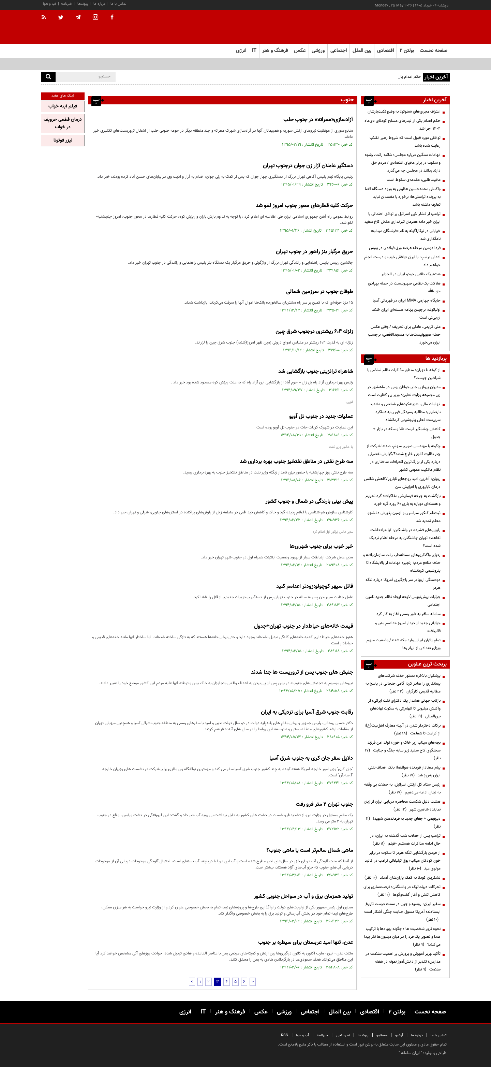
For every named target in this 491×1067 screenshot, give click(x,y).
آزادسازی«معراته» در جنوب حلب (318, 120)
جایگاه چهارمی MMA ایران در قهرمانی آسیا (407, 300)
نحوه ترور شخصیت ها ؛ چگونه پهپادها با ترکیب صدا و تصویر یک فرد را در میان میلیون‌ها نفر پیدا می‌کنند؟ (402, 937)
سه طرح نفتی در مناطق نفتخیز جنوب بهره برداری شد (296, 461)
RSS (284, 1035)
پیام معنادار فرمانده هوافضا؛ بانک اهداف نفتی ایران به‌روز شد (404, 771)
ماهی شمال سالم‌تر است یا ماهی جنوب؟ (309, 850)
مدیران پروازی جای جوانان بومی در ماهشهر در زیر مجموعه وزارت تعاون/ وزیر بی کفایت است (404, 391)
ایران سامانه (410, 1053)
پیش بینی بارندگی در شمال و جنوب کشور (309, 501)
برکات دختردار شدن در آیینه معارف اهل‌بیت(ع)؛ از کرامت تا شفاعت (402, 729)
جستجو (381, 1035)
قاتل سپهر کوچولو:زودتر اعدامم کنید (314, 586)
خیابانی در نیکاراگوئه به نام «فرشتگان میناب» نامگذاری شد (406, 235)
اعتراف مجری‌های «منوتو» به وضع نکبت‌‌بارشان (404, 111)
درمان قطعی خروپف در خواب (63, 123)
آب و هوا (49, 4)
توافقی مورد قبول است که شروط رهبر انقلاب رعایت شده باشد (405, 142)
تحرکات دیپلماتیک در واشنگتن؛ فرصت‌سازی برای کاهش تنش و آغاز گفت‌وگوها (402, 891)
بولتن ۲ (407, 51)
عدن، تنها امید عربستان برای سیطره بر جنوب (305, 942)
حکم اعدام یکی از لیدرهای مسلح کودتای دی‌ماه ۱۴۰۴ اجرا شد (402, 125)
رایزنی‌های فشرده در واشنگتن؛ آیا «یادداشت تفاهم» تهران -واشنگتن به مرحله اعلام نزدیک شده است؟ (405, 538)
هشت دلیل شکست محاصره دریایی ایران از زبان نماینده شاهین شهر (402, 806)
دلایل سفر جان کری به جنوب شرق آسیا (311, 758)
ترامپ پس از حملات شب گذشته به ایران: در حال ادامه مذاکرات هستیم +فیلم (405, 840)
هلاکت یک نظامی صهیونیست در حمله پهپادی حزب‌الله (404, 287)
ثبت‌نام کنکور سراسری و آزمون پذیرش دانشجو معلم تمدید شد (404, 517)
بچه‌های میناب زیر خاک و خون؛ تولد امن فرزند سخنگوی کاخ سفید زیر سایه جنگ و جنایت (403, 750)
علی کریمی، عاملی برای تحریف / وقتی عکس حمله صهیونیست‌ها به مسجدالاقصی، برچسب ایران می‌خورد (404, 335)
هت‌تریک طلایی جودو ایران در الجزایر (411, 274)
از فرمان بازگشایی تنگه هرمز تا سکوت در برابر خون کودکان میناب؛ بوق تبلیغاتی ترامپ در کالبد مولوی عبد (403, 861)
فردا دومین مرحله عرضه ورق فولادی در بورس (405, 248)
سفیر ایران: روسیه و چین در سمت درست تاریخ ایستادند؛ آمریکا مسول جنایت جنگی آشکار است (402, 912)
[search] (48, 77)
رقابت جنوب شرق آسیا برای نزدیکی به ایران (307, 712)
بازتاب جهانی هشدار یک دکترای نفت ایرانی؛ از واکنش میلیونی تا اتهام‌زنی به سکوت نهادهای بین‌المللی (404, 708)
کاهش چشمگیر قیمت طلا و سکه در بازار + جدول (407, 433)
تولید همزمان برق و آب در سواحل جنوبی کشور (303, 896)
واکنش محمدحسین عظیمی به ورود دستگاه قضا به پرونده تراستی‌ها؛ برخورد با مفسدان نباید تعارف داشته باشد (403, 197)
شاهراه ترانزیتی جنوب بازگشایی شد (315, 371)
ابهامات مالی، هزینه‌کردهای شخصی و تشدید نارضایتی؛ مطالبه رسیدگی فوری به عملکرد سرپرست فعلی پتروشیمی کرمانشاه (405, 412)
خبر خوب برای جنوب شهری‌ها (321, 546)
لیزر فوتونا (63, 140)
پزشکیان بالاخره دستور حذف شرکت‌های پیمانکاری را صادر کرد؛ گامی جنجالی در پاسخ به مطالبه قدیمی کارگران (403, 684)
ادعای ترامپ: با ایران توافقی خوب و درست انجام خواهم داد (402, 261)
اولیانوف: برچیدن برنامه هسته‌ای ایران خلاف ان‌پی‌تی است (406, 314)
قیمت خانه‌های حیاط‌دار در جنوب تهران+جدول (303, 626)
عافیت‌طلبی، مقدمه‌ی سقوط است (414, 180)
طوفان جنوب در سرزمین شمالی (319, 292)
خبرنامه (66, 4)
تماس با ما (118, 4)
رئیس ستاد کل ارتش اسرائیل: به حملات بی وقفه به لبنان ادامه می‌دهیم (402, 788)
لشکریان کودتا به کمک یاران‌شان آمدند (402, 878)
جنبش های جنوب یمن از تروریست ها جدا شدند (302, 672)
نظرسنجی (343, 1035)
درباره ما (99, 4)
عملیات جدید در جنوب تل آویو (321, 416)
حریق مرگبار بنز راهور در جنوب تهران (314, 252)
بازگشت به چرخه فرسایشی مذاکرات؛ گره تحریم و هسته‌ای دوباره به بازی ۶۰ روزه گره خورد (403, 500)
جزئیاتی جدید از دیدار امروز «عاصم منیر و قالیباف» (408, 627)
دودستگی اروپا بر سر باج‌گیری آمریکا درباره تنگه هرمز (403, 584)
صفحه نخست (433, 51)
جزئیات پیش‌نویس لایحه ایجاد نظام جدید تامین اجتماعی (403, 601)
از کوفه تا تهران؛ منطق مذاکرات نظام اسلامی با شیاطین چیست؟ (404, 374)
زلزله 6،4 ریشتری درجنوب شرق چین (314, 331)
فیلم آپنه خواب (62, 106)
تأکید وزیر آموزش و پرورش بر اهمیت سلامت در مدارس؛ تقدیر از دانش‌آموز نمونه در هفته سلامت (403, 962)
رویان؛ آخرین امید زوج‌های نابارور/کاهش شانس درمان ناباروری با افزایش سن (402, 483)
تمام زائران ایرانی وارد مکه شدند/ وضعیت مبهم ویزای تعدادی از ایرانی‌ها (404, 644)
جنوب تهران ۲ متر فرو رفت (324, 804)
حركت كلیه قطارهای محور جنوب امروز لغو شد (304, 206)
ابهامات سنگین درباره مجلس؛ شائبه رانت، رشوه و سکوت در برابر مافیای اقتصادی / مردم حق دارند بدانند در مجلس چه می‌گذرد (403, 163)
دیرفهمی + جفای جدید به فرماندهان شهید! (403, 823)
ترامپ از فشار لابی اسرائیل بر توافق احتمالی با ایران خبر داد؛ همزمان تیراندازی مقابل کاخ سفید (402, 218)
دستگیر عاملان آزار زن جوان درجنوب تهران (308, 166)
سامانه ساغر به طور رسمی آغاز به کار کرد (408, 614)
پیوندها (82, 4)
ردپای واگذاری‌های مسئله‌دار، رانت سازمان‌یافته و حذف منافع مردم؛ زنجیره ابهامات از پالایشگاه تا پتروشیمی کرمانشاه (402, 563)
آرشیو (399, 1035)
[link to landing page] (416, 27)
